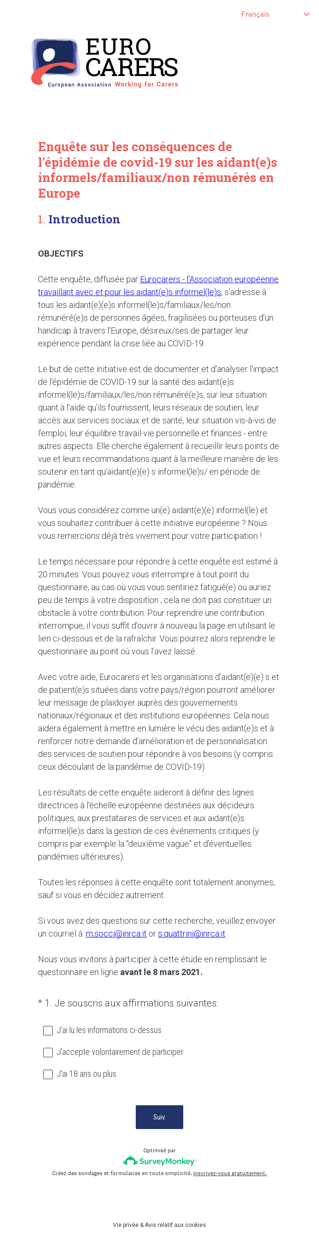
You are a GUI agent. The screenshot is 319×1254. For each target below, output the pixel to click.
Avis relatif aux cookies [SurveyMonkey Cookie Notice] (175, 1225)
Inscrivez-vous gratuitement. (230, 1173)
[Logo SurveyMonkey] (160, 1160)
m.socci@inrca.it (116, 933)
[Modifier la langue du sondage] (275, 14)
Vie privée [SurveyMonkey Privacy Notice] (126, 1225)
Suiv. (159, 1117)
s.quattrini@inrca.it (191, 933)
